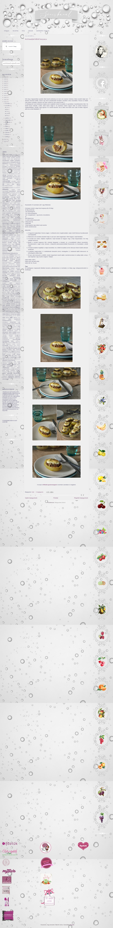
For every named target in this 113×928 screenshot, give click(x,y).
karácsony (5, 238)
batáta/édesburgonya (15, 165)
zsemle (7, 379)
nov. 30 (6, 107)
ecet (14, 187)
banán (18, 163)
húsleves (9, 223)
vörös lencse (5, 370)
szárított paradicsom (14, 335)
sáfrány (7, 317)
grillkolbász (15, 216)
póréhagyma (11, 307)
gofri (3, 214)
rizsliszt (18, 314)
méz (11, 283)
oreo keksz (10, 293)
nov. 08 (7, 113)
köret (18, 257)
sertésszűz (18, 325)
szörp (19, 342)
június (6, 126)
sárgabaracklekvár (6, 320)
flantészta (18, 207)
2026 (5, 77)
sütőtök (18, 332)
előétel (18, 191)
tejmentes (11, 345)
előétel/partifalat (6, 192)
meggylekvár (5, 280)
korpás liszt (17, 256)
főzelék (15, 208)
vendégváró (5, 367)
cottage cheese (17, 175)
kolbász (11, 254)
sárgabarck (18, 320)
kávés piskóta (17, 239)
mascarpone (16, 277)
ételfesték (13, 197)
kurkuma (18, 263)
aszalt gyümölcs (15, 160)
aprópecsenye (17, 159)
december (7, 103)
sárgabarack (17, 319)
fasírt (15, 198)
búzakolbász (10, 172)
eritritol (18, 195)
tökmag (18, 354)
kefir (9, 241)
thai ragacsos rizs (5, 352)
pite (19, 304)
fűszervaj (15, 211)
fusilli (3, 210)
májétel (18, 269)
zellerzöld (11, 374)
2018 (5, 93)
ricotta (12, 314)
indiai (3, 224)
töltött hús (11, 355)
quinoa (13, 308)
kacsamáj (8, 229)
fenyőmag (4, 207)
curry (18, 176)
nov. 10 (6, 111)
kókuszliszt (17, 248)
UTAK (23, 31)
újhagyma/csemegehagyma (8, 360)
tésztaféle (18, 351)
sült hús (18, 329)
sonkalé (3, 327)
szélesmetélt (11, 338)
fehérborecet (5, 203)
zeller (7, 374)
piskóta (8, 304)
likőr (17, 266)
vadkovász (10, 363)
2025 (5, 79)
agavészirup (15, 154)
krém (7, 259)
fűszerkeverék (5, 211)
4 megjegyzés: (40, 492)
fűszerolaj (10, 211)
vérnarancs (13, 367)
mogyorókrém (5, 284)
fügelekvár (10, 210)
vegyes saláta (17, 366)
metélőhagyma (5, 281)
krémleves (12, 259)
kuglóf (11, 260)
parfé (3, 299)
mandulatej (13, 274)
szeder (11, 336)
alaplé (4, 156)
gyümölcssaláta (5, 220)
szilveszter (5, 342)
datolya (12, 182)
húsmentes (13, 223)
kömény (11, 257)
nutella (14, 289)
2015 (5, 99)
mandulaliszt (17, 272)
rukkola (18, 315)
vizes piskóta (11, 369)
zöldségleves (11, 377)
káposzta (8, 236)
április (6, 130)
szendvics (18, 338)
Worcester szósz (11, 372)
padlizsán (11, 294)
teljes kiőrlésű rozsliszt (11, 349)
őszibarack (17, 293)
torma (18, 352)
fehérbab (13, 201)
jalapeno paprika (12, 224)
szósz (13, 342)
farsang (11, 198)
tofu (10, 352)
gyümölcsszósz (16, 220)
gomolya (11, 214)
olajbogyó (4, 292)
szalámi (10, 333)
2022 (5, 85)
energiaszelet (12, 192)
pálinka (3, 296)
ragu (16, 308)
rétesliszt (18, 312)
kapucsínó (18, 236)
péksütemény (11, 301)
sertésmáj (12, 325)
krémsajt (18, 259)
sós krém (8, 327)
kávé (13, 239)
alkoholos (14, 156)
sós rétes (16, 327)
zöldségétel (17, 376)
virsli (7, 369)
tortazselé (9, 354)
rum (3, 317)
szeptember (8, 120)
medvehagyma (5, 278)
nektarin (10, 289)
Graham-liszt (17, 214)
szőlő (16, 342)
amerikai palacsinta (15, 157)
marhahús (12, 275)
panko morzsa (10, 296)
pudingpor (17, 307)
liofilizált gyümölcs (15, 268)
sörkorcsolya (11, 329)
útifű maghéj (17, 361)
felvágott (18, 206)
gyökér (12, 217)
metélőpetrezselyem (16, 281)
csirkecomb (5, 179)
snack (7, 326)
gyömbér (17, 217)
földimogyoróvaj (10, 208)
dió (3, 184)
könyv (15, 257)
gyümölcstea (4, 221)
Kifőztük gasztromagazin (50, 484)
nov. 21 (6, 109)
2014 (5, 101)
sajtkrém (15, 317)
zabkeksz (18, 372)
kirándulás (15, 245)
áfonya (4, 154)
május (6, 128)
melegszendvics (13, 280)
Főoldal (55, 498)
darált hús (8, 182)
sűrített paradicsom (7, 330)
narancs (12, 287)
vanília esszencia (11, 364)
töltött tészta (17, 355)
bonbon (9, 169)
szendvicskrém (5, 339)
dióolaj (8, 184)
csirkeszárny (13, 181)
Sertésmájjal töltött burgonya (36, 39)
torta (3, 354)
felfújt (3, 206)
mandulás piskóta (6, 274)
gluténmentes (17, 213)
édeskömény (17, 187)
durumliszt (4, 187)
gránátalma (4, 216)
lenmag (18, 265)
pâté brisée (12, 299)
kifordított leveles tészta (8, 244)
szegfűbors (17, 336)
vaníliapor (18, 364)
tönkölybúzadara (6, 357)
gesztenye (8, 213)
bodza (18, 167)
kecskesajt (4, 241)
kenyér (4, 242)
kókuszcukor (5, 248)
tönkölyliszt (13, 357)
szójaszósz (10, 342)
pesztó (11, 302)
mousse (18, 284)
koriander (11, 256)
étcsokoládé (5, 197)
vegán (3, 366)
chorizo (16, 173)
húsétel (4, 223)
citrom (4, 175)
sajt (11, 317)
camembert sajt (5, 173)
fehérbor (18, 201)
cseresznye (9, 178)
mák (8, 271)
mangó (18, 274)
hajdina (9, 221)
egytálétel (13, 191)
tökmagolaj (4, 355)
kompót (15, 254)
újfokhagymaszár (17, 358)
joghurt (9, 228)
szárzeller (4, 336)
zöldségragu (17, 377)
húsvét (18, 223)
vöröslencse (4, 372)
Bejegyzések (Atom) (60, 502)
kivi (19, 245)
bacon (18, 162)
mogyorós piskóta (13, 284)
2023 (5, 83)
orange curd (4, 293)
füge (6, 210)
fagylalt (18, 197)
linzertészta (5, 268)
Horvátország (17, 221)
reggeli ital (7, 312)
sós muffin (12, 327)
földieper (4, 209)
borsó (18, 169)
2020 (5, 89)
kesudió (10, 242)
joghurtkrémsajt (16, 228)
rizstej (3, 315)
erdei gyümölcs (13, 194)
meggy (11, 278)
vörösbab (13, 370)
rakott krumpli (14, 310)
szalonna (14, 333)
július (6, 124)
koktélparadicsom (16, 247)
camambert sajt (16, 172)
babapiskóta (14, 162)
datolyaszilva (17, 182)
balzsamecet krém (13, 163)
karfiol (9, 239)
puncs (10, 308)
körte (3, 259)
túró (3, 358)
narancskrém (17, 287)
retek (11, 312)
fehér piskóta (6, 201)
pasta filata (7, 299)
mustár (9, 286)
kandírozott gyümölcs (7, 235)
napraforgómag (6, 287)
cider (19, 173)
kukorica (17, 260)
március (7, 132)
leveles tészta (9, 266)
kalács (10, 230)
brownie (3, 170)
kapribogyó (13, 236)
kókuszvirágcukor (5, 254)
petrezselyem (17, 302)
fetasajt (13, 207)
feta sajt (10, 207)
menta (19, 280)
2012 (5, 141)
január (7, 136)
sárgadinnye (5, 322)
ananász (4, 159)
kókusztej (18, 250)
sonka (18, 326)
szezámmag (5, 341)
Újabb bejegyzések (31, 498)
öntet (13, 293)
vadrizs (15, 363)
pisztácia (13, 304)
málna (12, 271)
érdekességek (13, 195)
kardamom (5, 239)
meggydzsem (17, 278)
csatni (3, 178)
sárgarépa (13, 322)
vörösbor (18, 370)
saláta (9, 319)
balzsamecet (5, 163)
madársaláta (12, 269)
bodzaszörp (4, 169)
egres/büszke (5, 191)
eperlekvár (4, 194)
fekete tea (10, 204)
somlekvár (15, 326)
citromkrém (10, 175)
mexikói (4, 283)
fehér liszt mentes (14, 200)
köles (7, 257)
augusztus (7, 122)
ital (8, 225)
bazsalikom (4, 166)
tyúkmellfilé (7, 358)
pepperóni (18, 300)
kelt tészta (17, 241)
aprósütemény (5, 160)
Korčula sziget (5, 256)
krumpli (4, 260)
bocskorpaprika (13, 168)
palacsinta (15, 295)
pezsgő (4, 303)
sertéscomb (17, 323)
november (7, 105)
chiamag (13, 173)
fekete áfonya (13, 203)
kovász (4, 257)
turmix (18, 357)
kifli (19, 242)
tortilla (13, 354)
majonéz (4, 271)
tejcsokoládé (5, 345)
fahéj (3, 198)
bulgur (11, 170)
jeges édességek (11, 226)
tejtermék (12, 346)
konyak (18, 254)
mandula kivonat (11, 272)
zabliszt (4, 373)
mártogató (4, 277)
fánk (7, 198)
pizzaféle (8, 305)
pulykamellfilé (5, 308)
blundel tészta (5, 167)
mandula (4, 272)
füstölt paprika (17, 210)
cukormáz (15, 176)
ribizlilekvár (8, 314)
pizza (3, 305)
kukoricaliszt (17, 262)
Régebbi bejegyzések (81, 498)
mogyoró (18, 283)
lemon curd (9, 265)
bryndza (8, 170)
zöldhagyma (4, 376)
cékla (10, 173)
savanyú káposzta (6, 323)
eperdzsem (18, 192)
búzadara (4, 172)
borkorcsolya (14, 169)
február (7, 134)
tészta (9, 351)
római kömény (8, 315)
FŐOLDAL (6, 31)
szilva (12, 341)
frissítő (18, 208)
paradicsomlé (12, 297)
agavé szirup (9, 154)
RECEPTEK (15, 31)
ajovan (19, 154)
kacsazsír (14, 229)
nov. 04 (7, 115)
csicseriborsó (17, 178)
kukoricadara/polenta (6, 262)
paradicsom (5, 298)
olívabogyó (17, 292)
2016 (5, 97)
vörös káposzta (17, 369)
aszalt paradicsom (6, 162)
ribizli (3, 314)
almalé (8, 157)
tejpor (15, 345)
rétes (14, 312)
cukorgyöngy (9, 176)
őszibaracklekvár (5, 294)
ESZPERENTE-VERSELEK (42, 31)
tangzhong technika (11, 344)
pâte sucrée (18, 299)
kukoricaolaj (4, 263)
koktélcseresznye (5, 247)
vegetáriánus (10, 366)
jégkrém (18, 226)
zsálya (3, 379)
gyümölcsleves (16, 219)
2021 (5, 87)
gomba (7, 214)
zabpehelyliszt (16, 373)
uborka (11, 358)
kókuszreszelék (6, 250)
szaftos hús (5, 333)
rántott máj (13, 311)
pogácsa (13, 305)
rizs (15, 314)
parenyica (18, 297)
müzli (19, 286)
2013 (5, 139)
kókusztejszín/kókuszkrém (10, 253)
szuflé (3, 344)
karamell (18, 238)
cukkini (4, 176)
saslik (19, 322)
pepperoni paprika (6, 302)
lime (19, 266)
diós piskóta (16, 184)
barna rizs (5, 165)
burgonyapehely (17, 170)
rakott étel (8, 310)
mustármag (14, 286)
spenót (15, 329)
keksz (11, 241)
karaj (12, 238)
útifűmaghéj (4, 363)
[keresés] (12, 46)
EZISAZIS (30, 31)
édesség (5, 189)
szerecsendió (16, 339)
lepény (4, 266)
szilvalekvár (18, 341)
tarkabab (18, 344)
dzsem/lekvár (10, 187)
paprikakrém (17, 296)
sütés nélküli (12, 332)
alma (18, 156)
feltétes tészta (11, 206)
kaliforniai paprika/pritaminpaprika (11, 232)
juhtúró (3, 229)
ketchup (15, 242)
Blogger (72, 924)
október (7, 118)
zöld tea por (17, 374)
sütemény (5, 332)
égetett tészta (16, 189)
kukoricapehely (12, 263)
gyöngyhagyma (5, 219)
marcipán (4, 275)
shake (3, 326)
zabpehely (9, 373)
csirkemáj (18, 179)
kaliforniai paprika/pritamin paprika (11, 231)
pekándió (4, 301)
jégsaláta (4, 227)
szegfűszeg (5, 338)
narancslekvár (5, 289)
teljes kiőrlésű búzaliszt (11, 348)
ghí (12, 213)
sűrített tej (17, 330)
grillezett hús (10, 216)
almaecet (4, 157)
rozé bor (14, 315)
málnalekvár (17, 271)
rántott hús (8, 311)
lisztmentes (4, 269)
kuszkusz (4, 265)
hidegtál (12, 221)
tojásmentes (14, 352)
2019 (5, 91)
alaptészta (8, 156)
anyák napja (10, 159)
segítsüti (12, 323)
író (6, 224)
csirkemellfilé (6, 181)
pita (17, 303)
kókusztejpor (4, 251)
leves (13, 266)
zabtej (3, 374)
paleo (19, 294)
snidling (10, 326)
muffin (3, 286)
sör (7, 329)
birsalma (18, 166)
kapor (3, 236)
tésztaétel (13, 351)
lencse (14, 265)
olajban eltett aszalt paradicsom (12, 290)
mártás (18, 275)
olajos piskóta (10, 292)
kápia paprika (17, 235)
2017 (5, 95)
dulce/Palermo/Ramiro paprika (11, 185)
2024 (5, 81)
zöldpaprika (11, 376)
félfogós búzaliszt (16, 204)
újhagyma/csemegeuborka (7, 361)
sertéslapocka (5, 325)
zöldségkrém (4, 377)
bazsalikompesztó (11, 166)
